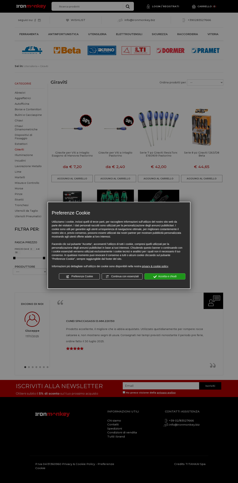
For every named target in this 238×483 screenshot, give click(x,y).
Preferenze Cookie (79, 276)
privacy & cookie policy (155, 266)
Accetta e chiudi (165, 276)
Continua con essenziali (122, 276)
